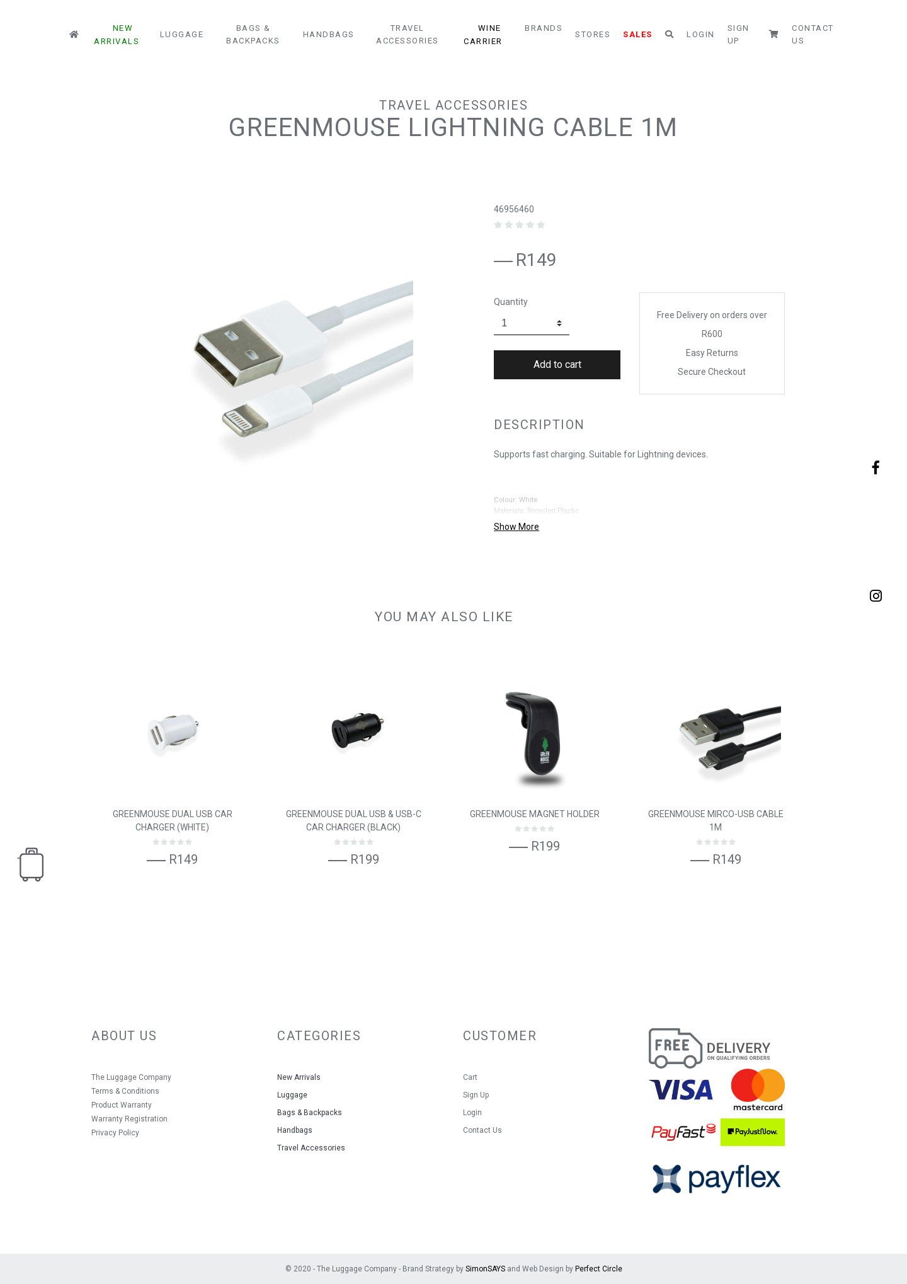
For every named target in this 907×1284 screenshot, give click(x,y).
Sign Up (738, 34)
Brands (543, 28)
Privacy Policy (115, 1132)
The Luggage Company (131, 1077)
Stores (592, 34)
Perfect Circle (598, 1268)
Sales (638, 34)
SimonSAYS (485, 1268)
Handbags (329, 34)
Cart (470, 1077)
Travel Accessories (407, 34)
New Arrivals (116, 34)
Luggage (182, 34)
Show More (516, 527)
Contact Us (813, 34)
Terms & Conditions (125, 1091)
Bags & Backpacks (253, 34)
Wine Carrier (483, 34)
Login (701, 34)
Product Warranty (121, 1105)
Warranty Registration (129, 1119)
